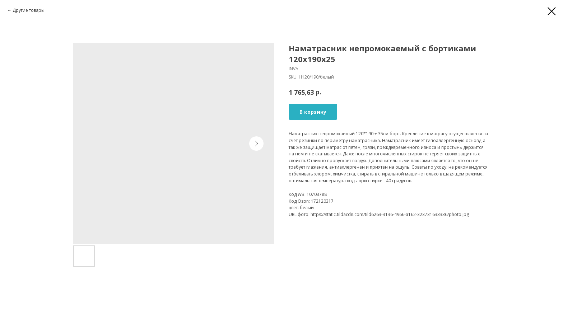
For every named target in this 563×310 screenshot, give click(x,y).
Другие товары (29, 10)
